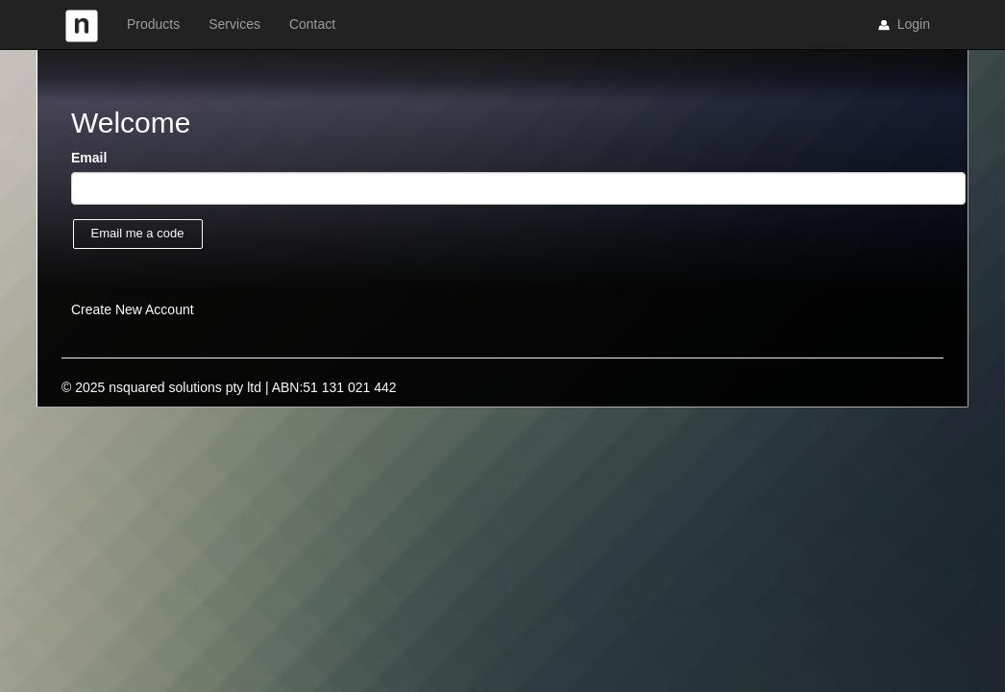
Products (153, 24)
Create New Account (132, 309)
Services (234, 24)
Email (89, 157)
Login (902, 25)
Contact (312, 24)
